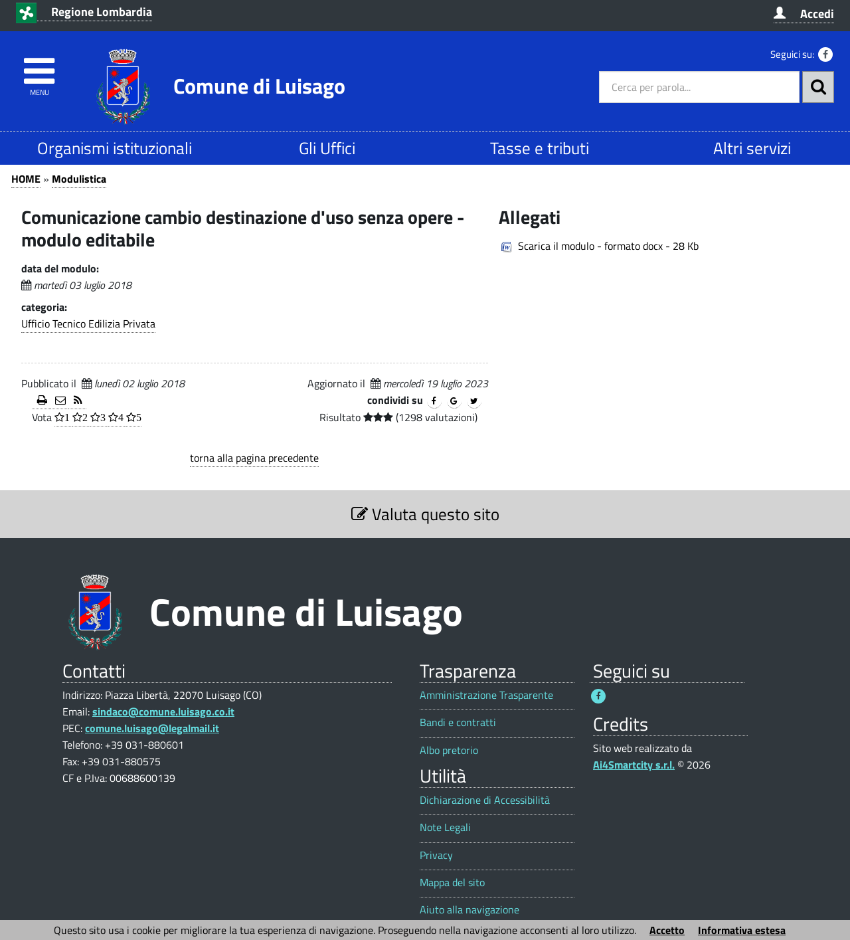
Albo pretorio (449, 750)
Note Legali (445, 827)
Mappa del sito (452, 882)
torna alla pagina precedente (254, 458)
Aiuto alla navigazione (469, 909)
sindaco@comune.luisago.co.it (163, 711)
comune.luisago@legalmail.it (152, 728)
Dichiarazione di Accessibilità (485, 800)
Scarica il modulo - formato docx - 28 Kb (608, 246)
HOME (26, 179)
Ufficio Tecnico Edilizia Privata (88, 323)
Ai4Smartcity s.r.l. (634, 765)
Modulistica (79, 179)
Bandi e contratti (458, 722)
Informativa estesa (742, 930)
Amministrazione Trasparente (486, 695)
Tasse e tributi (539, 148)
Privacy (436, 855)
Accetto (667, 930)
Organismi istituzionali (114, 148)
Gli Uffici (327, 148)
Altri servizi (752, 148)
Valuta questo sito (425, 514)
